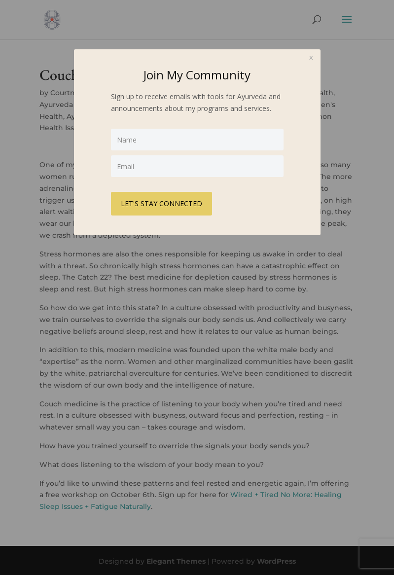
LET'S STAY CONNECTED (161, 203)
